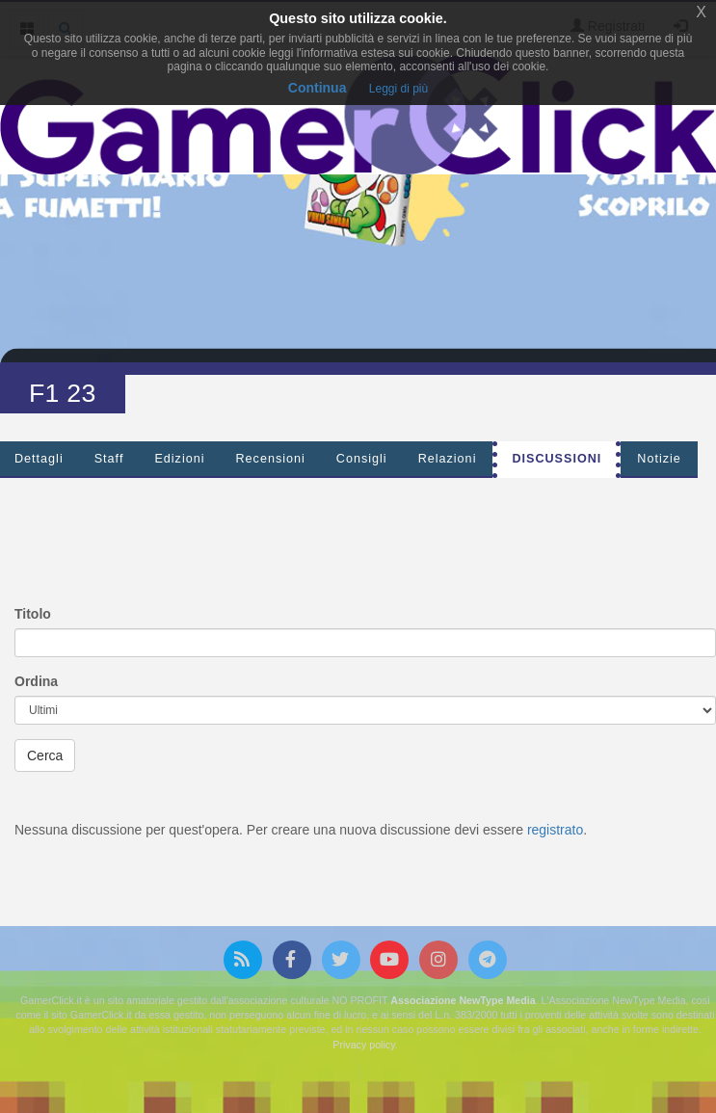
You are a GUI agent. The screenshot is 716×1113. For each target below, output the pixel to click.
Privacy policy (363, 1044)
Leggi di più (398, 88)
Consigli (361, 458)
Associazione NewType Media (462, 1000)
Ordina (36, 681)
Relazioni (447, 458)
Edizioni (179, 458)
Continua (317, 87)
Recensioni (270, 458)
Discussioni (556, 458)
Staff (109, 458)
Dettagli (39, 458)
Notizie (659, 458)
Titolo (32, 614)
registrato (555, 829)
